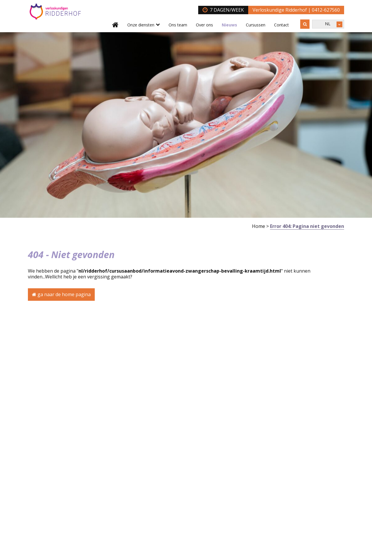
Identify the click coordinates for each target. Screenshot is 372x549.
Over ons (204, 25)
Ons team (178, 25)
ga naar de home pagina (61, 294)
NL (327, 23)
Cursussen (255, 25)
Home (258, 226)
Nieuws (229, 25)
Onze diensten (140, 25)
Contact (281, 25)
